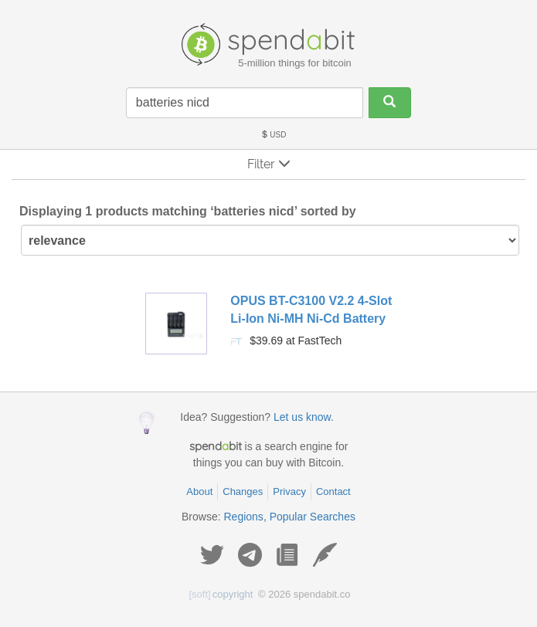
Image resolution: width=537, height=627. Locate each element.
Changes (243, 491)
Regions (243, 516)
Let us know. (304, 417)
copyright (221, 594)
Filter (269, 164)
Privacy (289, 491)
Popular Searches (312, 516)
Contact (333, 491)
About (199, 491)
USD (273, 134)
